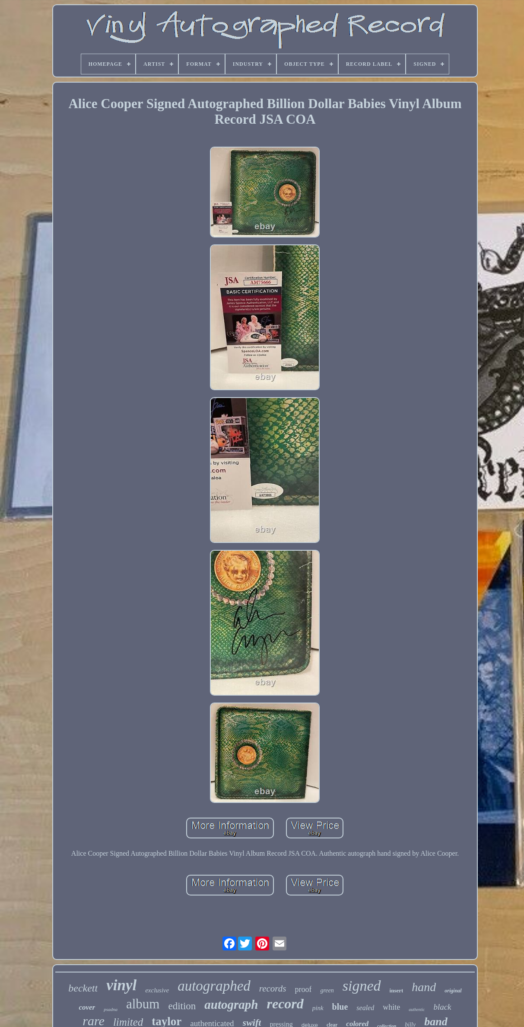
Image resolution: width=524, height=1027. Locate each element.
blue (340, 1006)
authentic (417, 1009)
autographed (214, 986)
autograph (231, 1004)
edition (182, 1006)
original (453, 991)
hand (424, 987)
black (442, 1006)
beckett (83, 988)
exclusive (157, 990)
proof (303, 989)
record (285, 1003)
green (326, 990)
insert (396, 990)
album (143, 1003)
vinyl (121, 985)
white (391, 1007)
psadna (111, 1009)
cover (87, 1007)
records (272, 988)
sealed (365, 1007)
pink (318, 1008)
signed (362, 986)
